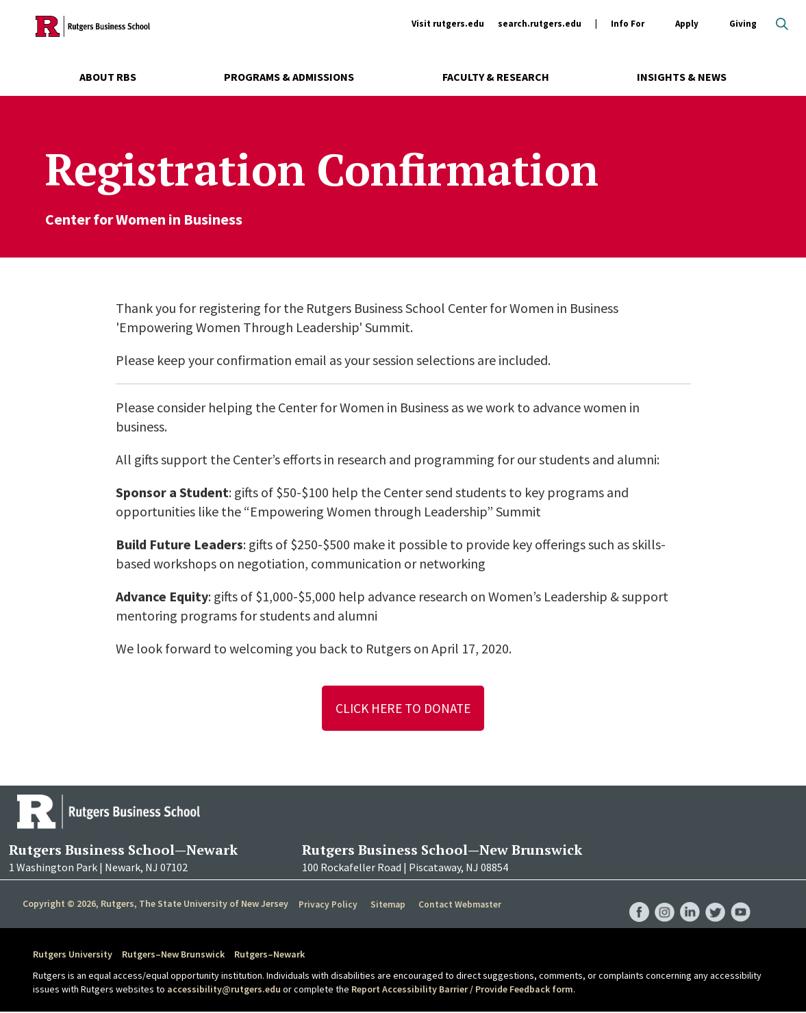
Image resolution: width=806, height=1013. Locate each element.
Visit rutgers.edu (448, 23)
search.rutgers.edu (539, 23)
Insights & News (682, 77)
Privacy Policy (327, 905)
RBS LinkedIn (688, 898)
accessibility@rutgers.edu (224, 990)
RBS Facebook (636, 898)
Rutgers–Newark (269, 955)
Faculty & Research (495, 77)
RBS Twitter (714, 898)
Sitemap (386, 905)
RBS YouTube (740, 898)
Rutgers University (72, 955)
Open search (782, 24)
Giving (743, 23)
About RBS (107, 77)
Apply (686, 24)
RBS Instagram (662, 898)
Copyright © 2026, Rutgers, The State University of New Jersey (155, 905)
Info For (627, 24)
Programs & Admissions (289, 77)
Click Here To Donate (403, 708)
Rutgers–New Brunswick (173, 955)
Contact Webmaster (458, 905)
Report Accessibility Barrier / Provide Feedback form (462, 990)
